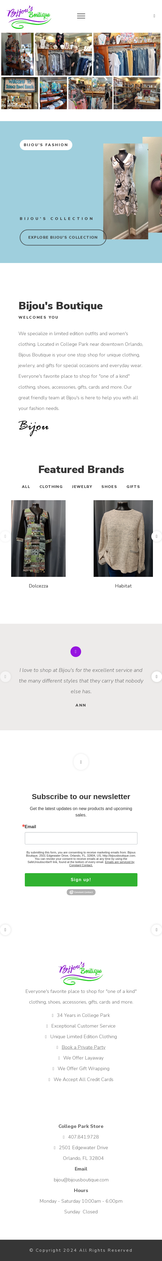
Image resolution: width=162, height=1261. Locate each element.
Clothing (51, 486)
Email (30, 827)
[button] (154, 15)
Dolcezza (38, 586)
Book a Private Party (83, 1047)
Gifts (133, 486)
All (26, 486)
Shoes (109, 486)
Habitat (123, 586)
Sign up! (81, 879)
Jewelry (82, 486)
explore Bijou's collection (63, 239)
